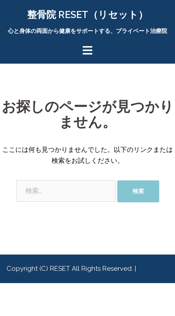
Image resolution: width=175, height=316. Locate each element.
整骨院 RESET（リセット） (87, 14)
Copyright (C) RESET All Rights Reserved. (71, 269)
